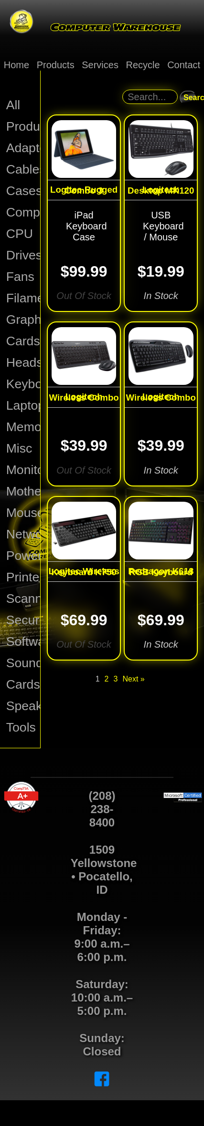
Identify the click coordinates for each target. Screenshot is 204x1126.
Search (190, 97)
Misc (19, 448)
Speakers (23, 706)
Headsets (23, 362)
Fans (20, 276)
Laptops (23, 405)
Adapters (23, 148)
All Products (23, 116)
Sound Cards (23, 674)
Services (100, 65)
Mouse (23, 513)
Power (23, 555)
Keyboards (23, 384)
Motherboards (23, 491)
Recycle (143, 65)
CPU (19, 234)
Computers (23, 212)
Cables (23, 169)
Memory (23, 427)
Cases (23, 191)
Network (23, 534)
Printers (23, 577)
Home (16, 65)
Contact (183, 65)
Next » (133, 679)
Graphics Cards (23, 330)
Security (23, 620)
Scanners (23, 598)
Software (23, 641)
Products (56, 65)
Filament (23, 298)
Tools (21, 727)
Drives (23, 255)
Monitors (23, 470)
